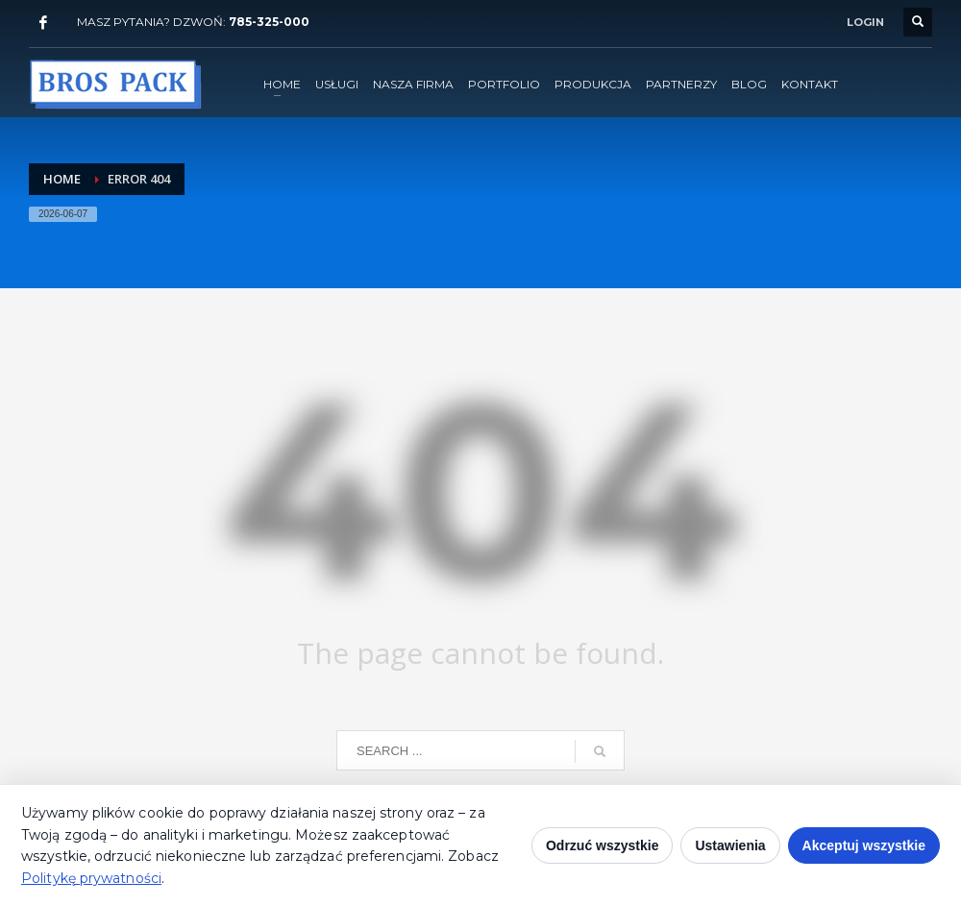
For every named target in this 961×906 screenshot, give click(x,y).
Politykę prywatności (91, 878)
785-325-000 (269, 21)
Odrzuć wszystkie (602, 845)
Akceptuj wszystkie (863, 845)
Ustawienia (730, 845)
